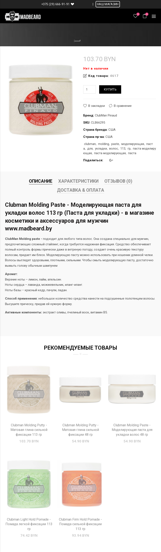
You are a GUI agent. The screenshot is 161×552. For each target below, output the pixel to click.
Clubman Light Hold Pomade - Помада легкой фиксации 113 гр (28, 524)
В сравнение (123, 106)
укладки (101, 148)
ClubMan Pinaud (106, 115)
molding (103, 144)
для (90, 148)
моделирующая (132, 144)
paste (115, 144)
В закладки (96, 106)
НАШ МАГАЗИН (107, 4)
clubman (90, 144)
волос (113, 148)
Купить (110, 89)
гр (129, 148)
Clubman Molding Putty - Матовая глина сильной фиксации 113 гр (28, 430)
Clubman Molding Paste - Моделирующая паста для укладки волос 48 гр (132, 430)
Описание (40, 181)
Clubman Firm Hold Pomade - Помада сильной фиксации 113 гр (80, 524)
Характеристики (78, 181)
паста (132, 153)
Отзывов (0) (118, 181)
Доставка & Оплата (80, 190)
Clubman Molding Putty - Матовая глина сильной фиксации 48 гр (80, 430)
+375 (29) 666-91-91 (55, 4)
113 (122, 148)
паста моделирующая (110, 153)
